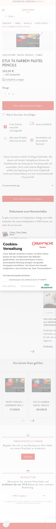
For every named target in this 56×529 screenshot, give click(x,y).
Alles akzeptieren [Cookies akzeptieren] (46, 286)
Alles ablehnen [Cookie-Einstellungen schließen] (9, 286)
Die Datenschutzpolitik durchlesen (16, 276)
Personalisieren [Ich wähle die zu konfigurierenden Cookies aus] (28, 286)
